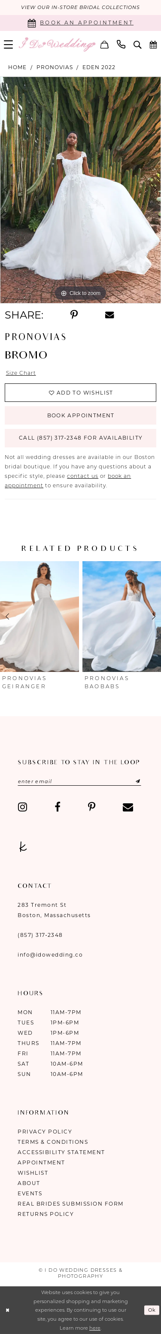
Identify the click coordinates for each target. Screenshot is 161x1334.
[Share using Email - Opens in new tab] (109, 315)
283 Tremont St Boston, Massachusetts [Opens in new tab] (54, 910)
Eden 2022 (98, 67)
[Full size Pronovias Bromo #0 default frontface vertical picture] (80, 190)
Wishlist (33, 1173)
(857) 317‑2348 (40, 935)
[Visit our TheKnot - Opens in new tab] (23, 846)
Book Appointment (80, 416)
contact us (82, 476)
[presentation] (39, 616)
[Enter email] (79, 781)
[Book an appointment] (80, 23)
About (29, 1183)
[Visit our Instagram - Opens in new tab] (22, 807)
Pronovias (54, 67)
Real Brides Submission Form (71, 1204)
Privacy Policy (45, 1132)
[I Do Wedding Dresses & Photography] (57, 44)
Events (30, 1194)
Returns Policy (46, 1214)
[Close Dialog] (7, 1310)
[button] (105, 44)
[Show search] (138, 44)
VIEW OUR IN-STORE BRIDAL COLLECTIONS (80, 8)
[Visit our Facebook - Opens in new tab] (57, 807)
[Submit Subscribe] (129, 781)
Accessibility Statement (61, 1152)
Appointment (41, 1163)
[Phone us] (121, 44)
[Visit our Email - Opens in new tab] (128, 807)
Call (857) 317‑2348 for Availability (81, 438)
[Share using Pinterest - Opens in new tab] (74, 315)
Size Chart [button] (21, 373)
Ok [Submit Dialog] (152, 1310)
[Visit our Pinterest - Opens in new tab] (92, 807)
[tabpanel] (80, 190)
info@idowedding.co (50, 955)
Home (17, 67)
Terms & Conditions (53, 1142)
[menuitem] (105, 44)
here (94, 1328)
